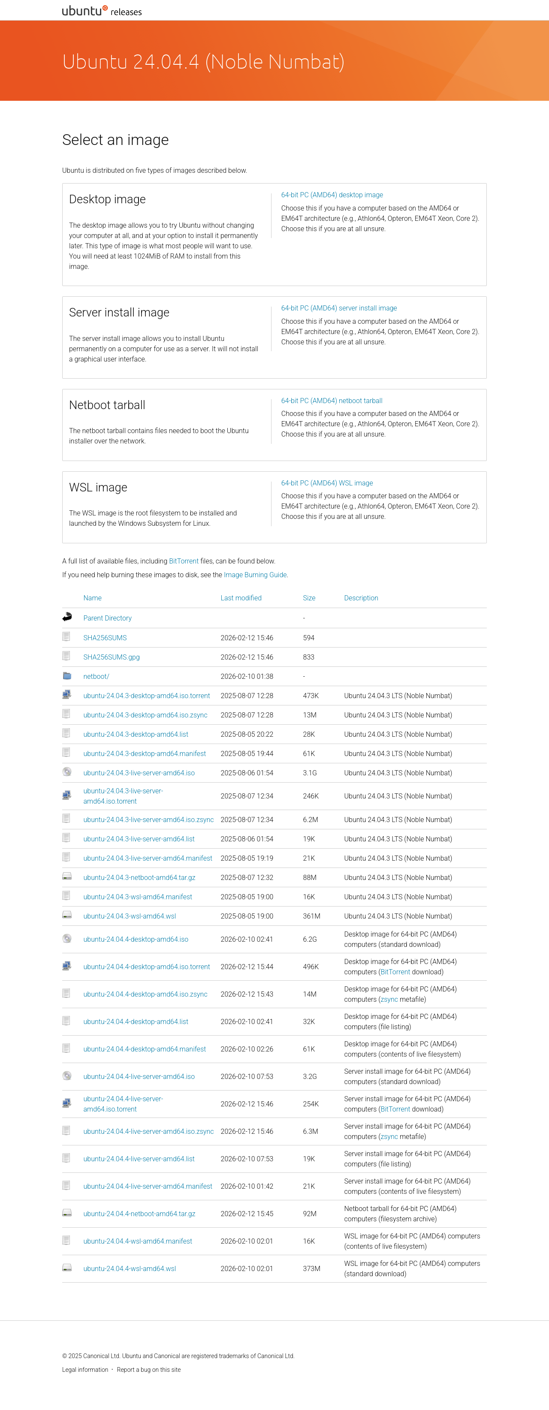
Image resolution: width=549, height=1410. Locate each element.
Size (309, 598)
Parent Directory (108, 618)
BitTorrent (184, 561)
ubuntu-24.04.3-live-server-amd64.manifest (148, 858)
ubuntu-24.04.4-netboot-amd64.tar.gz (140, 1214)
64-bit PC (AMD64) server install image (339, 308)
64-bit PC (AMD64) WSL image (327, 483)
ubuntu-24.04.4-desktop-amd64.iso (136, 939)
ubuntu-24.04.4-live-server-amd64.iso (139, 1077)
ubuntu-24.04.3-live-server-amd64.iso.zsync (149, 820)
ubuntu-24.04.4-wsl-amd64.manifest (138, 1241)
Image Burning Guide (255, 575)
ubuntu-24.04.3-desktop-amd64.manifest (145, 754)
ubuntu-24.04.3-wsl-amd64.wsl (130, 916)
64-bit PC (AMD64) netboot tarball (332, 401)
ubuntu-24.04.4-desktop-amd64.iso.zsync (146, 994)
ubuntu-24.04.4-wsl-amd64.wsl (130, 1269)
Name (93, 598)
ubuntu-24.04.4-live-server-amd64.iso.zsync (149, 1131)
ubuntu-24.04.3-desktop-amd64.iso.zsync (146, 715)
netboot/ (97, 676)
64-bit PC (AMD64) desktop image (332, 195)
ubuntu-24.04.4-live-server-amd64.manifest (148, 1186)
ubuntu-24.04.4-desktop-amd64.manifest (145, 1049)
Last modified (241, 598)
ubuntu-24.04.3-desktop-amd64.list (136, 734)
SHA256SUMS (105, 638)
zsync (389, 999)
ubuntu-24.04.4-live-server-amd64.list (139, 1159)
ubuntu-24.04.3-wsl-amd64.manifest (138, 897)
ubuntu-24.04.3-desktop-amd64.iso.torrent (147, 696)
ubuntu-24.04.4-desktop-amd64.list (136, 1022)
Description (361, 598)
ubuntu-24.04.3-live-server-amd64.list (139, 839)
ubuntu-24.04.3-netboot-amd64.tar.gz (140, 878)
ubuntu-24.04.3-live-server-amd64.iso (139, 773)
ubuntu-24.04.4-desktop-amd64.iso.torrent (147, 967)
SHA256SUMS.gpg (112, 657)
